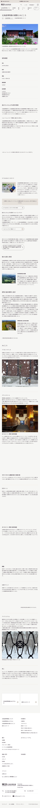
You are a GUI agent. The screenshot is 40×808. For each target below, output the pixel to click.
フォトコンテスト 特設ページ (13, 229)
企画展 (3, 740)
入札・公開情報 (11, 804)
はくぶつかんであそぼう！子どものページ (10, 749)
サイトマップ (4, 804)
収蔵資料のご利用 (5, 766)
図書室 (3, 761)
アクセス (36, 8)
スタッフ (4, 759)
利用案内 (14, 8)
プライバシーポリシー (20, 804)
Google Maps (20, 787)
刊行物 (3, 756)
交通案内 (23, 721)
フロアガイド (24, 723)
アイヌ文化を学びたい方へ (7, 763)
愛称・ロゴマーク (5, 725)
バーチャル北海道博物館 (7, 747)
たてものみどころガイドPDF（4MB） (10, 207)
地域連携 (23, 754)
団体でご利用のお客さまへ (26, 730)
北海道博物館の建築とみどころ (8, 723)
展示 (18, 8)
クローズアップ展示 (6, 744)
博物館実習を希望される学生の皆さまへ (29, 732)
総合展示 (4, 742)
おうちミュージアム (26, 737)
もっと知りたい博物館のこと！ (9, 776)
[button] (4, 372)
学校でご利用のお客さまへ (26, 728)
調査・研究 (29, 8)
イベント (23, 8)
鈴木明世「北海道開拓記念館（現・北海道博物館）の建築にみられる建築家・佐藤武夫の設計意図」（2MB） (12, 247)
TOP (3, 18)
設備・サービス (24, 725)
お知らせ (4, 774)
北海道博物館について (5, 8)
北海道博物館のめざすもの (7, 721)
